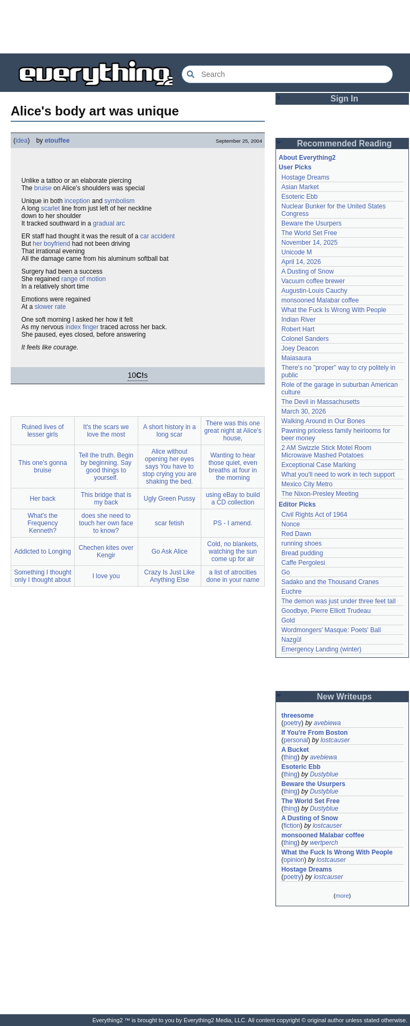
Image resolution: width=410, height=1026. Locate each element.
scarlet (50, 208)
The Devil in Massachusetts (320, 402)
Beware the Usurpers (311, 223)
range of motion (83, 279)
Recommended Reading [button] (344, 143)
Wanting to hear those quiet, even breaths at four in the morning (232, 466)
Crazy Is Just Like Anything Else (169, 576)
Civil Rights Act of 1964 (314, 514)
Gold (288, 620)
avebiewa (327, 723)
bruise (43, 188)
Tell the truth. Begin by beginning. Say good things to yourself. (105, 466)
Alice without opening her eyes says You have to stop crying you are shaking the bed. (169, 466)
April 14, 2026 (301, 262)
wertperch (324, 842)
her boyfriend (51, 243)
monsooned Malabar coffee (320, 300)
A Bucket (295, 749)
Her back (43, 498)
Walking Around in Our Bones (323, 421)
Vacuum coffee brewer (313, 281)
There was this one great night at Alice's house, (233, 430)
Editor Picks (297, 504)
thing (290, 757)
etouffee (57, 140)
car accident (157, 236)
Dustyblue (324, 774)
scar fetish (169, 523)
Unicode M (296, 252)
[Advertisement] (205, 27)
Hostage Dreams (305, 177)
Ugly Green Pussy (169, 498)
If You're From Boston (314, 732)
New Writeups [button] (344, 696)
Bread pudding (302, 553)
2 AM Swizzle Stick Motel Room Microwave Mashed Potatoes (326, 451)
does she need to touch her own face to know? (106, 523)
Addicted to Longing (42, 551)
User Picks (295, 167)
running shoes (301, 543)
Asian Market (300, 187)
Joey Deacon (300, 348)
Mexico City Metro (307, 484)
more (342, 895)
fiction (291, 825)
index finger (82, 327)
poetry (292, 723)
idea (21, 140)
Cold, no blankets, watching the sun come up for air (232, 551)
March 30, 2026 (303, 411)
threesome (297, 715)
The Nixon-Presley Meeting (320, 494)
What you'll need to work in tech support (338, 474)
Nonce (290, 524)
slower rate (50, 306)
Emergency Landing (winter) (321, 649)
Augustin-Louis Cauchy (314, 290)
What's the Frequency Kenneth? (43, 523)
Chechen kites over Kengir (105, 551)
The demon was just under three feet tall (338, 601)
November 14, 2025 (309, 242)
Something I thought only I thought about (42, 576)
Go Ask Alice (169, 551)
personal (295, 740)
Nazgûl (291, 639)
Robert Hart (297, 329)
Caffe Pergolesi (303, 562)
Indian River (298, 319)
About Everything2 (307, 157)
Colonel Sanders (305, 339)
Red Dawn (296, 534)
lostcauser (335, 740)
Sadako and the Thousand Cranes (330, 582)
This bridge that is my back (106, 498)
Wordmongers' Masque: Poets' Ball (331, 630)
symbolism (119, 201)
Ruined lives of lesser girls (43, 430)
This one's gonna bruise (42, 466)
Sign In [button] (344, 98)
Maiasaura (296, 358)
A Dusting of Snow (307, 271)
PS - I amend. (232, 523)
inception (77, 201)
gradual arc (109, 223)
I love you (106, 576)
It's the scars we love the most (106, 430)
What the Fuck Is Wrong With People (334, 310)
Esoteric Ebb (299, 196)
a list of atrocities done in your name (232, 576)
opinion (293, 860)
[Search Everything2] (287, 74)
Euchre (291, 591)
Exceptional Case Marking (318, 465)
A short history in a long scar (169, 430)
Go (285, 572)
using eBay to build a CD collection (232, 498)
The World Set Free (309, 233)
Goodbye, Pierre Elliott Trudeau (325, 611)
